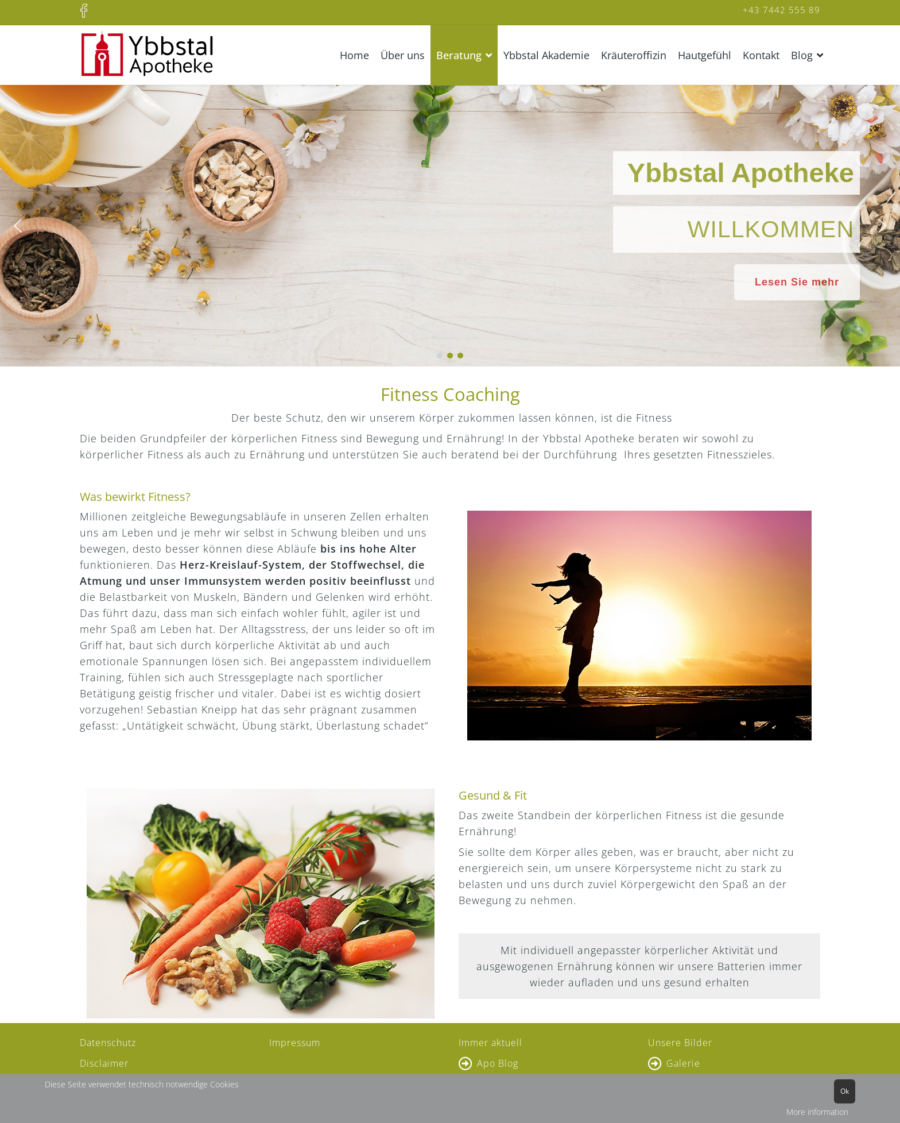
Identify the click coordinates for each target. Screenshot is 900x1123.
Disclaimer (104, 1063)
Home (354, 55)
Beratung (459, 55)
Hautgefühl (704, 55)
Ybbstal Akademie (546, 55)
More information (817, 1111)
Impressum (294, 1042)
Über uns (403, 55)
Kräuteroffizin (633, 55)
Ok (844, 1091)
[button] (18, 226)
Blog (802, 55)
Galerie (683, 1063)
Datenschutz (108, 1042)
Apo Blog (497, 1063)
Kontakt (761, 55)
